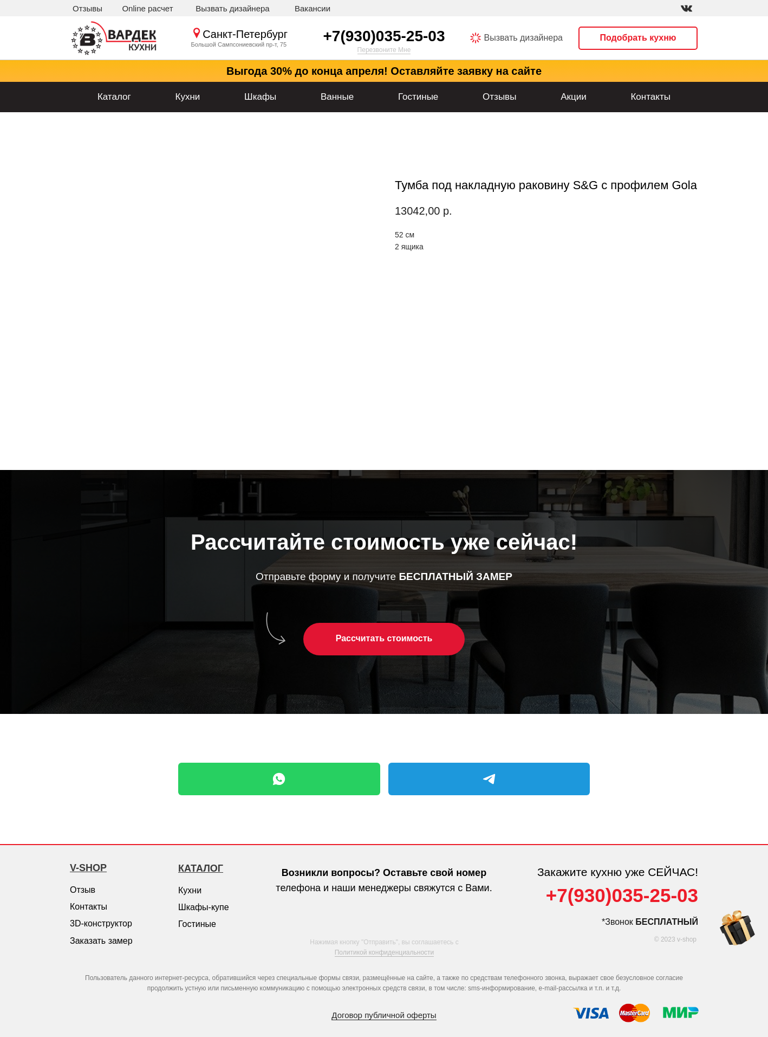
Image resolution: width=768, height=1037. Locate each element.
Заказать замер (101, 940)
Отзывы (499, 97)
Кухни (187, 97)
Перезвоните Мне (384, 50)
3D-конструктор (101, 923)
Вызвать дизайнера (523, 37)
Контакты (650, 97)
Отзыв (82, 889)
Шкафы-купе (203, 907)
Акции (574, 97)
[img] (686, 8)
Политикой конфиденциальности (384, 952)
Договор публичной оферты (383, 1015)
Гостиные (418, 97)
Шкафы (260, 97)
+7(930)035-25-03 (384, 36)
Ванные (337, 97)
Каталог (114, 97)
